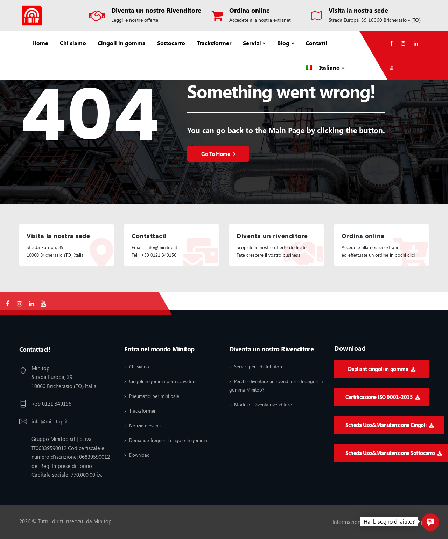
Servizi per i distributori (258, 366)
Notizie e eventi (145, 425)
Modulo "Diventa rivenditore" (263, 404)
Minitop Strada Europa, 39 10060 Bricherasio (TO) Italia (64, 377)
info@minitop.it (49, 421)
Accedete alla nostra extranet (260, 19)
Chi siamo (73, 43)
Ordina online (249, 10)
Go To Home (218, 153)
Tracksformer (214, 43)
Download (139, 455)
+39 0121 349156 (51, 403)
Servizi (252, 43)
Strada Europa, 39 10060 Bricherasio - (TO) (375, 19)
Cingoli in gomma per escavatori (162, 381)
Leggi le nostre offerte (134, 19)
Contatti (316, 43)
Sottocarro (171, 43)
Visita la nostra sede (358, 10)
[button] (430, 522)
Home (40, 43)
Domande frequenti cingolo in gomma (168, 440)
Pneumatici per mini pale (154, 396)
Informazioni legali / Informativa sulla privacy (385, 521)
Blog (283, 43)
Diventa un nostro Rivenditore (156, 10)
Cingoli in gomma (122, 43)
